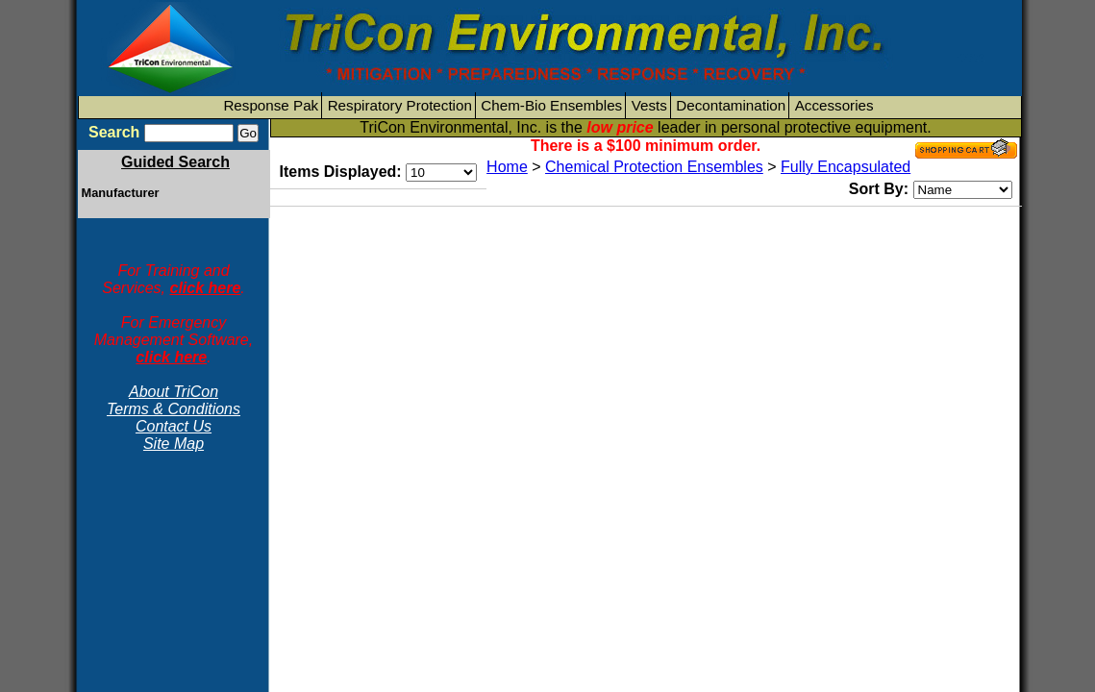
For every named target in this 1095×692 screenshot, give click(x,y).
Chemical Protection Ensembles (654, 167)
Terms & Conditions (173, 409)
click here (204, 288)
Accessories (834, 105)
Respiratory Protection (400, 105)
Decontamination (730, 105)
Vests (649, 105)
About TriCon (173, 391)
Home (507, 167)
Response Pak (270, 105)
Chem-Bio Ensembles (551, 105)
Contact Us (174, 426)
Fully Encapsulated (845, 167)
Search (113, 132)
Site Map (173, 443)
